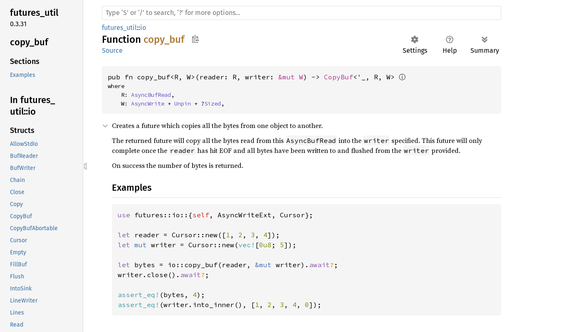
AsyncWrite (147, 103)
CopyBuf (338, 77)
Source (112, 50)
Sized (212, 103)
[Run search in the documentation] (301, 13)
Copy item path (195, 39)
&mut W (290, 77)
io (143, 28)
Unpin (182, 103)
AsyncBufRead (151, 94)
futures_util (119, 28)
